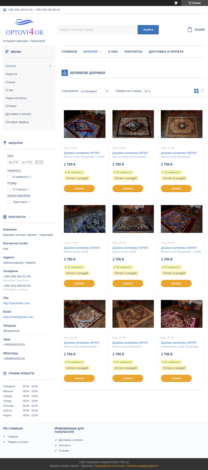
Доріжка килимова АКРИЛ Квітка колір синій (82, 249)
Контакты (133, 51)
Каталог (11, 66)
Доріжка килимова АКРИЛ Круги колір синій (130, 249)
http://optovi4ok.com (16, 303)
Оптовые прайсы (17, 122)
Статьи (10, 82)
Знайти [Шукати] (148, 29)
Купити (79, 188)
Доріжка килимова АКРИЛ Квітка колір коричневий (130, 155)
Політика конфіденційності (142, 465)
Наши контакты (16, 98)
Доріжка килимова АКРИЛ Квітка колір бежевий (179, 155)
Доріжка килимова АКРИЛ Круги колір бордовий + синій (181, 249)
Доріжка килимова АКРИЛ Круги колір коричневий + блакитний (82, 346)
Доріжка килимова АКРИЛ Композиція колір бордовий (179, 344)
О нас (9, 90)
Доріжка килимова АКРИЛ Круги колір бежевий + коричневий (130, 346)
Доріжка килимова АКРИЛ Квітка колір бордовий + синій (84, 155)
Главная (69, 51)
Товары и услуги (17, 441)
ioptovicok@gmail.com (18, 317)
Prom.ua (124, 462)
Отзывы (11, 106)
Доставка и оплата (18, 114)
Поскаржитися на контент (109, 465)
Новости (11, 74)
